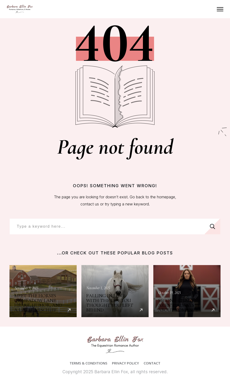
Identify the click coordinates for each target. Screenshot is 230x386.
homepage (166, 197)
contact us (89, 204)
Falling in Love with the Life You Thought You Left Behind (115, 291)
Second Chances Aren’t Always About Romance (187, 291)
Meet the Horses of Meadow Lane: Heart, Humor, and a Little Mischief (43, 291)
